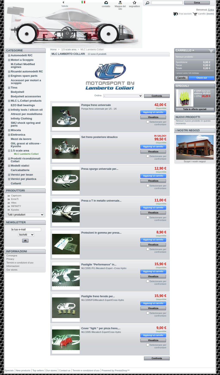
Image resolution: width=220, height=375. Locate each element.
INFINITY (16, 206)
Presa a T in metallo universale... (101, 200)
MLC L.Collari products (26, 100)
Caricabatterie (20, 170)
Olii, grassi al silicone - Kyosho (26, 145)
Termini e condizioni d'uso (20, 262)
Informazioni (16, 251)
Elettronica (18, 134)
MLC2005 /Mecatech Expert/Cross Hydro (101, 332)
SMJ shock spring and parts (25, 124)
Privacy (10, 259)
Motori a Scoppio (22, 59)
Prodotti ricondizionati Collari (25, 160)
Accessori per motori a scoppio (26, 82)
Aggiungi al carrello (153, 112)
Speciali (182, 85)
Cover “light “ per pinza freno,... (101, 328)
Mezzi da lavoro (21, 139)
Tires (14, 87)
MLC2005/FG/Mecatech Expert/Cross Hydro (102, 300)
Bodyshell (17, 91)
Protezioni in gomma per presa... (101, 232)
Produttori (15, 190)
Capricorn (16, 195)
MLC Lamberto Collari (26, 154)
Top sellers (38, 370)
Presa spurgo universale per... (99, 168)
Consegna (11, 255)
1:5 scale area (20, 150)
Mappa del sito (120, 6)
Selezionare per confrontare (158, 123)
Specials (9, 370)
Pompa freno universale (96, 105)
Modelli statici (20, 165)
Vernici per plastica (23, 179)
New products (23, 370)
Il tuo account (185, 13)
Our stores (11, 269)
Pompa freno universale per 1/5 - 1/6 (99, 109)
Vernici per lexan (22, 174)
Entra (211, 9)
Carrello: (202, 13)
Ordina (97, 95)
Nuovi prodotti (188, 117)
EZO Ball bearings (23, 105)
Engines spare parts (24, 75)
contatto (106, 6)
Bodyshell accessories (26, 96)
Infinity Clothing (21, 118)
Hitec (14, 202)
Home (53, 49)
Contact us (64, 370)
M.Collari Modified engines (23, 66)
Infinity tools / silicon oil (27, 109)
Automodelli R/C (21, 55)
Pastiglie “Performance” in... (98, 264)
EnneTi (14, 199)
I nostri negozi (188, 130)
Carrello (183, 50)
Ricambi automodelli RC (27, 71)
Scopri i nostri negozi (195, 161)
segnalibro (134, 6)
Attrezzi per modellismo (26, 114)
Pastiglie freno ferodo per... (98, 296)
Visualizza (153, 117)
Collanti (16, 183)
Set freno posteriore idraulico (99, 137)
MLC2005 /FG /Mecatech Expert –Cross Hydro (104, 268)
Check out (201, 78)
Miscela (16, 130)
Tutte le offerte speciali (194, 109)
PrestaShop (121, 370)
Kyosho (15, 209)
